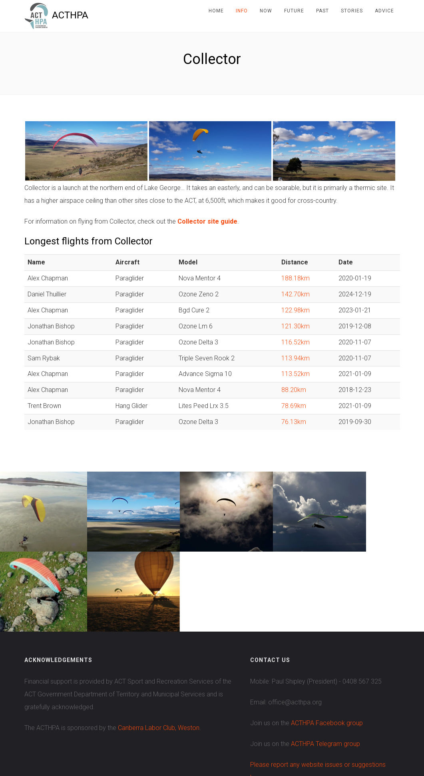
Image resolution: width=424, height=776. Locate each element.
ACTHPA (56, 15)
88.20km (293, 390)
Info (242, 11)
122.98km (295, 310)
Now (266, 11)
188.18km (295, 278)
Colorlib (225, 744)
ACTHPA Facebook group (327, 643)
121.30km (295, 326)
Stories (352, 11)
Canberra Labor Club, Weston (158, 648)
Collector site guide (207, 221)
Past (322, 11)
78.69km (293, 406)
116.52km (295, 342)
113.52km (295, 374)
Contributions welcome (335, 744)
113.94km (295, 358)
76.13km (293, 422)
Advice (384, 11)
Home (216, 11)
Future (294, 11)
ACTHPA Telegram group (325, 664)
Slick (292, 744)
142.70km (295, 294)
